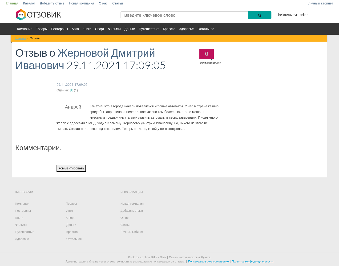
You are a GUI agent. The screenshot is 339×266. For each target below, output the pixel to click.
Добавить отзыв (52, 3)
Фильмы (114, 29)
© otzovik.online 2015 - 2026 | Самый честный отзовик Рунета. (169, 257)
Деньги (130, 29)
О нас (103, 3)
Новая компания (81, 3)
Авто (75, 29)
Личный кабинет (320, 3)
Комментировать (71, 168)
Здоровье (186, 29)
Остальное (206, 29)
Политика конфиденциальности (253, 261)
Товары (41, 29)
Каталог (29, 3)
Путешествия (149, 29)
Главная (12, 3)
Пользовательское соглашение (209, 261)
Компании (24, 29)
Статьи (117, 3)
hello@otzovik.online (293, 15)
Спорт (99, 29)
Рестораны (59, 29)
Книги (87, 29)
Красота (169, 29)
